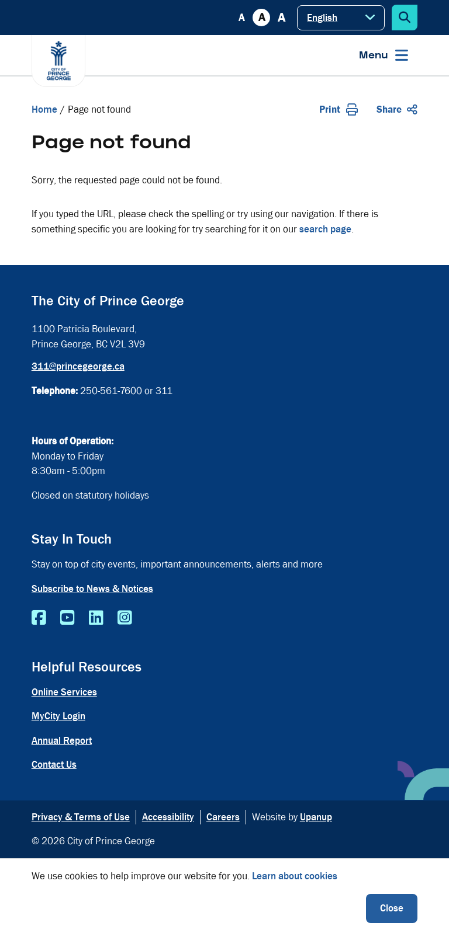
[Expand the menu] (383, 55)
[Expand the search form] (404, 17)
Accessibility (168, 817)
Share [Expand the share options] (397, 109)
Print (338, 109)
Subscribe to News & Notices (92, 589)
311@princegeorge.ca (78, 366)
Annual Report (62, 740)
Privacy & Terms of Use (81, 817)
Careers (223, 817)
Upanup (316, 817)
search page (325, 229)
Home (44, 109)
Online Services (64, 692)
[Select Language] (341, 17)
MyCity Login (58, 716)
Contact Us (54, 764)
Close (391, 908)
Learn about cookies (294, 876)
